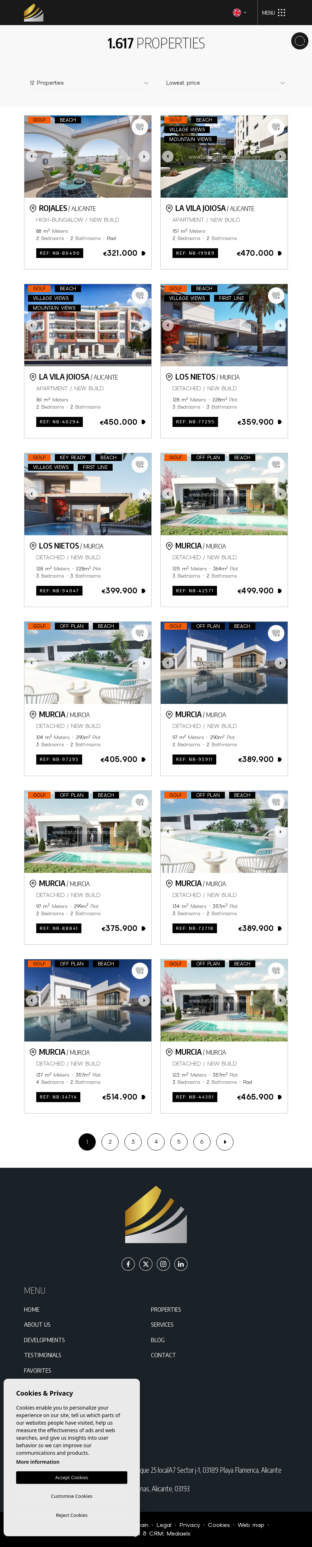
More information (38, 1460)
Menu (273, 12)
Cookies (219, 1525)
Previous (31, 157)
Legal (163, 1525)
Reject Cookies (72, 1514)
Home (31, 1309)
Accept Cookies (71, 1476)
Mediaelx (178, 1533)
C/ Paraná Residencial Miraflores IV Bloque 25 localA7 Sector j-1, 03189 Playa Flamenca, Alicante (162, 1470)
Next (144, 157)
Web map (251, 1525)
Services (162, 1324)
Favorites (37, 1370)
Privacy (189, 1525)
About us (37, 1324)
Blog (158, 1340)
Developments (44, 1340)
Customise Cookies (71, 1495)
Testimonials (42, 1355)
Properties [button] (166, 1309)
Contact (163, 1355)
